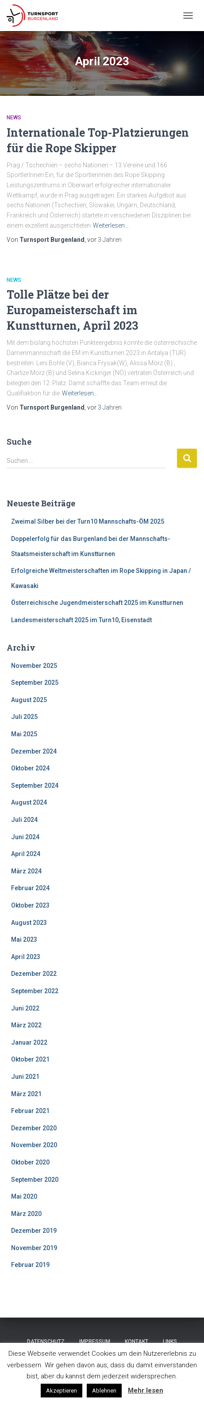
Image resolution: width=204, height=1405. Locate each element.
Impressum (94, 1341)
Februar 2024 (30, 888)
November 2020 (34, 1144)
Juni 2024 (25, 837)
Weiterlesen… (111, 225)
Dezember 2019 (34, 1230)
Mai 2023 (24, 939)
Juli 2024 (24, 819)
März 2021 (26, 1093)
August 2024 (29, 802)
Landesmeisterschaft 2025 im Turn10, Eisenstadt (81, 620)
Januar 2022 (29, 1042)
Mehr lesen (145, 1390)
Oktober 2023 (30, 905)
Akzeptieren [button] (61, 1390)
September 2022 (34, 991)
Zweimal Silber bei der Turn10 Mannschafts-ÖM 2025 (87, 521)
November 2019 (34, 1247)
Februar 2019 (30, 1264)
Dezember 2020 (34, 1128)
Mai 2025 (24, 734)
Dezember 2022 (34, 973)
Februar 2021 (30, 1110)
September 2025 (34, 682)
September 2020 (34, 1179)
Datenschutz (46, 1341)
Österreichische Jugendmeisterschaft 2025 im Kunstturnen (97, 602)
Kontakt (136, 1341)
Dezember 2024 (34, 751)
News (14, 117)
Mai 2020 (24, 1196)
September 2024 (34, 785)
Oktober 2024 (30, 768)
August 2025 (29, 699)
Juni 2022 (25, 1008)
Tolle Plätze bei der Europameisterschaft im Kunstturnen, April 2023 (72, 310)
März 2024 (26, 871)
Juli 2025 (24, 716)
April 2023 (25, 956)
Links (170, 1341)
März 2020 (26, 1213)
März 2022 (26, 1025)
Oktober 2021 (30, 1059)
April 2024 (25, 853)
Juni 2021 (25, 1076)
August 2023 (29, 922)
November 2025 (34, 665)
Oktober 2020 (30, 1162)
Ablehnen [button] (104, 1390)
